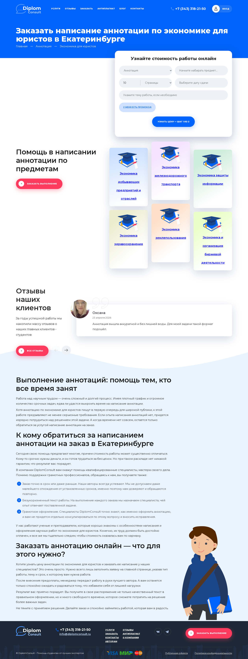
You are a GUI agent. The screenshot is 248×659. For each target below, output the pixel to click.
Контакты (137, 9)
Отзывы (70, 9)
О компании (131, 637)
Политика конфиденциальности (213, 653)
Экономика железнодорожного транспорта (171, 176)
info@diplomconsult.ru (75, 634)
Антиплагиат (106, 9)
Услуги (55, 9)
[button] (56, 350)
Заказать (86, 9)
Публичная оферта (176, 653)
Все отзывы (35, 350)
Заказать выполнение (42, 183)
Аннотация (43, 46)
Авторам (111, 641)
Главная (21, 46)
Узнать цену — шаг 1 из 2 (173, 121)
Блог (122, 9)
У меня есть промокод (137, 107)
